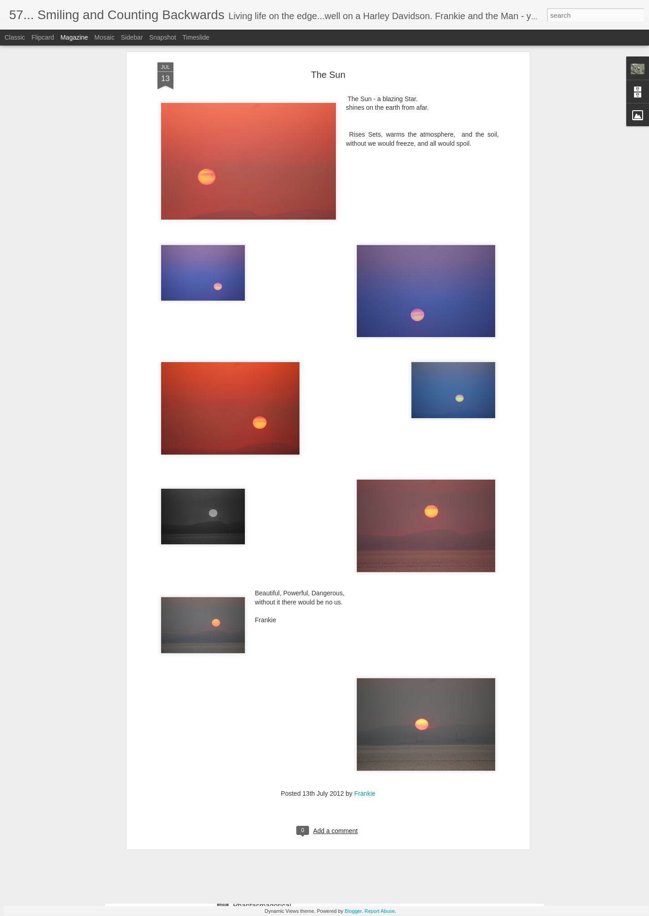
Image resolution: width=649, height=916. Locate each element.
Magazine (74, 37)
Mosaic (104, 37)
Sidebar (132, 37)
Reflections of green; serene (278, 802)
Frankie (364, 718)
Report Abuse (380, 911)
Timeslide (196, 37)
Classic (15, 37)
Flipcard (42, 37)
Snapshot (162, 37)
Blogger (353, 911)
